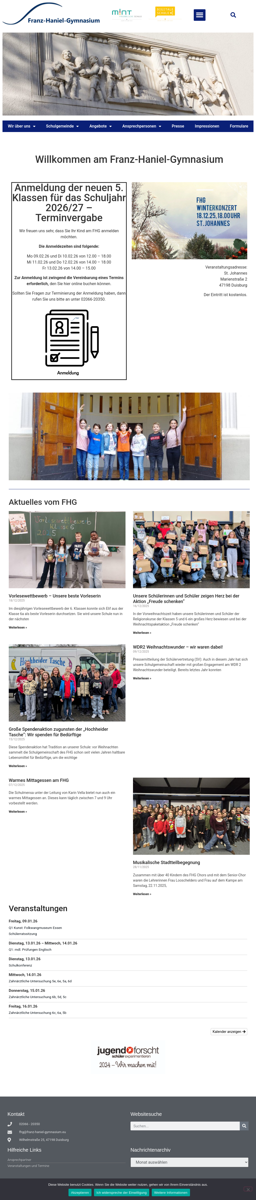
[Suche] (244, 1126)
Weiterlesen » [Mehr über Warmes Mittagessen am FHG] (18, 811)
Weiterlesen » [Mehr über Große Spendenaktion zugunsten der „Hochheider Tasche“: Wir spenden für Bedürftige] (18, 766)
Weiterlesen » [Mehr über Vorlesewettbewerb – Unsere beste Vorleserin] (18, 627)
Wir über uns (21, 126)
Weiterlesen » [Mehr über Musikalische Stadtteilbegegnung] (142, 894)
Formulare (239, 126)
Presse (178, 126)
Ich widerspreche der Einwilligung (121, 1192)
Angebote (101, 126)
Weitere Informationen (171, 1192)
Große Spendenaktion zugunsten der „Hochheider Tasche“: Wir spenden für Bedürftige (58, 732)
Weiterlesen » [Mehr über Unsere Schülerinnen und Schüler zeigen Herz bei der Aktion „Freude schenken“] (142, 633)
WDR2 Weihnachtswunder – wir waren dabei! (178, 647)
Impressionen (207, 126)
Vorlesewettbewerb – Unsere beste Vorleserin (55, 595)
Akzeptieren (80, 1192)
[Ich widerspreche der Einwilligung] (248, 1189)
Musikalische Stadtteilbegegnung (166, 862)
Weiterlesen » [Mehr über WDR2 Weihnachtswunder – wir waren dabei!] (142, 678)
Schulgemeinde (62, 126)
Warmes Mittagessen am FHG (39, 780)
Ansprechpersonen (141, 126)
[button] (200, 15)
